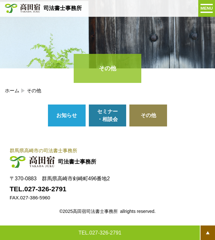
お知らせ (66, 115)
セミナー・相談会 (107, 115)
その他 (148, 115)
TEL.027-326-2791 (100, 232)
